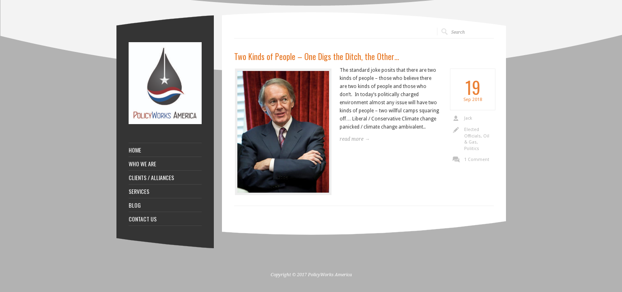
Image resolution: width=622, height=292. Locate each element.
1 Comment (476, 159)
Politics (471, 148)
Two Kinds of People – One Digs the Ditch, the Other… (316, 56)
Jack (468, 118)
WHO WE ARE (142, 164)
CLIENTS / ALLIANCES (151, 177)
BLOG (135, 205)
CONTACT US (143, 219)
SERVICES (139, 191)
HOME (135, 150)
